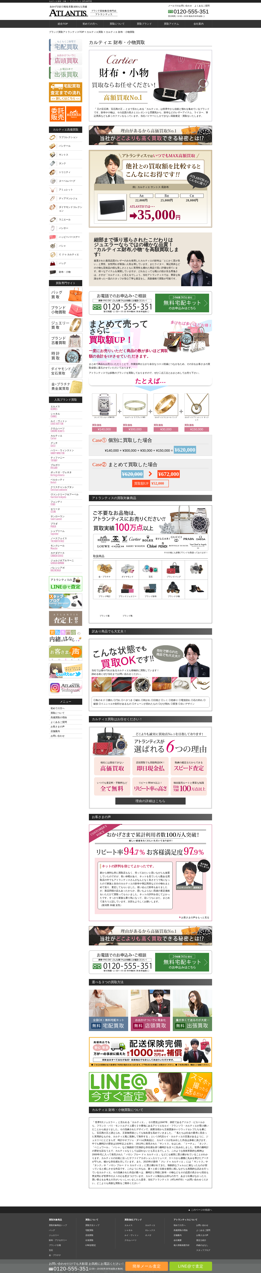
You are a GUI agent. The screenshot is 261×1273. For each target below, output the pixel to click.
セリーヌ (66, 510)
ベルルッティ (66, 481)
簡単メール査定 (146, 1266)
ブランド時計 (196, 577)
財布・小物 (65, 272)
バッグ (62, 263)
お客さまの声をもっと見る (194, 898)
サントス (63, 154)
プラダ (66, 525)
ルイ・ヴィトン (66, 422)
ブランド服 (173, 596)
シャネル (66, 415)
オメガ (148, 1215)
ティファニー (66, 459)
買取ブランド (144, 23)
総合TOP (63, 23)
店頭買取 (89, 1215)
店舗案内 (55, 731)
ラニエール (65, 219)
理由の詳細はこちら (150, 781)
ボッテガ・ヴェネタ (66, 474)
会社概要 (178, 1220)
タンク (62, 163)
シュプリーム (66, 532)
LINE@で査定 (190, 1266)
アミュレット (66, 189)
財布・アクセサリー (58, 1220)
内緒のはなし (202, 1225)
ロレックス (150, 1210)
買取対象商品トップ (58, 1205)
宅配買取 (89, 1210)
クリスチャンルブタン (66, 488)
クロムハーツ (66, 430)
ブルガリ (66, 466)
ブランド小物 (150, 596)
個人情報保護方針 (182, 1225)
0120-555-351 (191, 11)
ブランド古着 (55, 1225)
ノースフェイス (66, 540)
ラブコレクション (68, 137)
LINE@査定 (90, 1225)
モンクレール (66, 547)
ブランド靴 (196, 596)
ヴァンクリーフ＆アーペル (66, 496)
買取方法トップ (92, 1205)
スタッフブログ (203, 1230)
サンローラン (66, 518)
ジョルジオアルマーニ (66, 562)
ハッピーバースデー (69, 237)
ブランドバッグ (173, 577)
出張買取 (89, 1220)
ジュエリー (54, 1215)
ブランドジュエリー (105, 596)
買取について (117, 23)
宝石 (150, 577)
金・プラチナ (105, 577)
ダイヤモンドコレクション (70, 209)
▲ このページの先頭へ (200, 1190)
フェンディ (66, 503)
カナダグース (66, 554)
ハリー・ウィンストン (66, 452)
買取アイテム (171, 23)
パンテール (65, 146)
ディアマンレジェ (68, 198)
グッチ (66, 444)
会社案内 (199, 23)
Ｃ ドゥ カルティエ (69, 254)
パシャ (62, 245)
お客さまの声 (58, 726)
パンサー (63, 228)
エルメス (66, 408)
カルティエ (66, 437)
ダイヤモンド (127, 577)
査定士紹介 (201, 1220)
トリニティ (65, 172)
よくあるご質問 (202, 5)
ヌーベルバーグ (67, 181)
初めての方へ (90, 23)
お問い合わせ (58, 736)
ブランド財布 (127, 596)
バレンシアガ (66, 569)
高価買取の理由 (59, 717)
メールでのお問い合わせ (180, 5)
